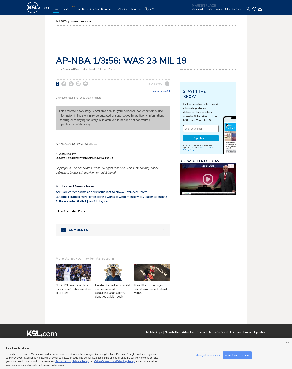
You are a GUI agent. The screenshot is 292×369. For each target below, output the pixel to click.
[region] (146, 353)
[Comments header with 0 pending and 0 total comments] (113, 230)
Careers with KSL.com (227, 332)
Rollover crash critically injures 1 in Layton (82, 201)
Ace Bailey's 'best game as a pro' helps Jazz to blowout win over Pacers (101, 192)
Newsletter (172, 332)
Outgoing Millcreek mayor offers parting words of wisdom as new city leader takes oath (111, 197)
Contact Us (204, 332)
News (61, 21)
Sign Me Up (201, 138)
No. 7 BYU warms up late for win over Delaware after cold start (73, 289)
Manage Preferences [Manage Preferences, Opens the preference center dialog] (208, 355)
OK (287, 342)
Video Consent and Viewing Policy (114, 361)
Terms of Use (205, 147)
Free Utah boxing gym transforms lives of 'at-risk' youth (151, 289)
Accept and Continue (237, 355)
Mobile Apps (154, 332)
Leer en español (161, 91)
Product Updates (254, 332)
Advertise (188, 332)
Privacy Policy (188, 150)
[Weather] (150, 10)
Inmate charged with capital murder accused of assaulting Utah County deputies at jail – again (112, 291)
